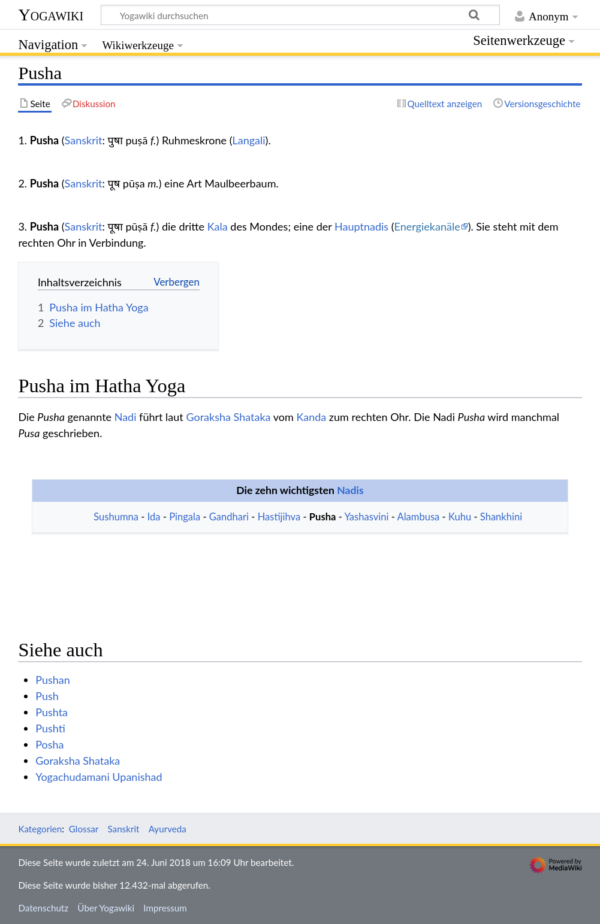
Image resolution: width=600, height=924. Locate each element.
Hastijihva (279, 517)
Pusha (322, 517)
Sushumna (116, 517)
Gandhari (229, 517)
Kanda (311, 416)
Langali (248, 140)
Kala (217, 226)
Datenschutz (43, 907)
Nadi (125, 416)
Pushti (50, 728)
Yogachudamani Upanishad (98, 776)
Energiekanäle (427, 226)
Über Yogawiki (105, 907)
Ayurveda (167, 828)
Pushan (52, 679)
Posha (49, 744)
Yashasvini (366, 517)
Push (47, 695)
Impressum (165, 907)
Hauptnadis (361, 226)
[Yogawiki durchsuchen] (300, 15)
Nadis (350, 490)
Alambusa (418, 517)
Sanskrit (83, 140)
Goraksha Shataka (228, 416)
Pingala (184, 517)
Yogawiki (50, 14)
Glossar (83, 828)
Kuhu (459, 517)
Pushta (51, 712)
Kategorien (40, 828)
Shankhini (501, 517)
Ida (154, 517)
